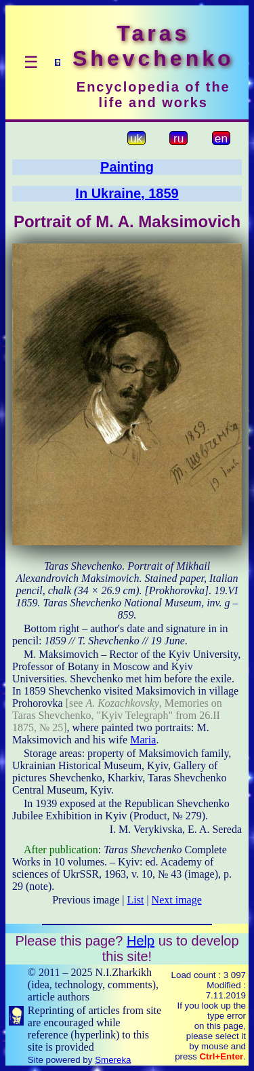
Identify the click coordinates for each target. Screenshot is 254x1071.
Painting (127, 166)
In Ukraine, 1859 (126, 193)
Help (140, 940)
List (135, 900)
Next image (177, 900)
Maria (143, 739)
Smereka (113, 1060)
